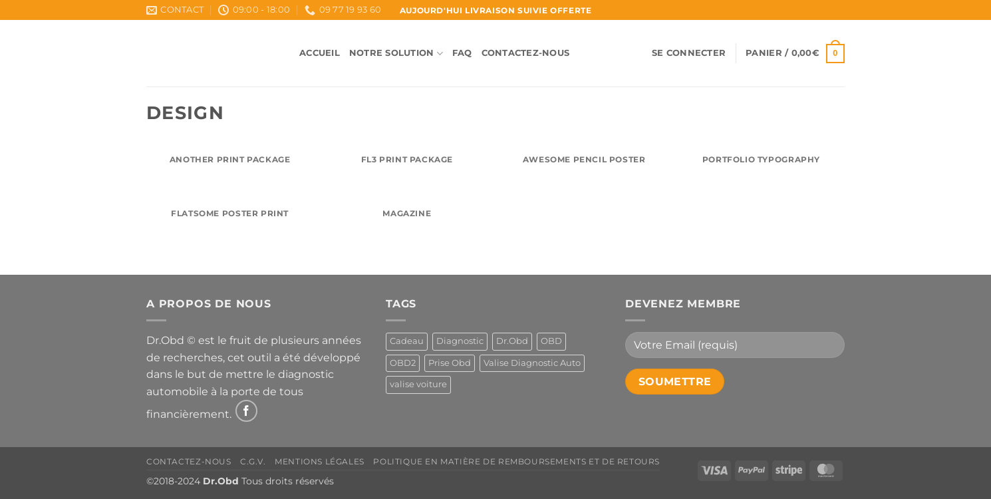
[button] (689, 53)
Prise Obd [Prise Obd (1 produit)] (449, 363)
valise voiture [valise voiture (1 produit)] (418, 384)
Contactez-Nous (526, 53)
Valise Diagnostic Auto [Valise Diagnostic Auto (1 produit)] (532, 363)
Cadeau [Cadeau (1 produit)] (407, 341)
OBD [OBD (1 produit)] (551, 341)
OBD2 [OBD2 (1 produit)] (403, 363)
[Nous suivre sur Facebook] (246, 411)
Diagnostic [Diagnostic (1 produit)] (460, 341)
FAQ (462, 53)
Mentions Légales (319, 461)
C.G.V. (253, 461)
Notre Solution (396, 53)
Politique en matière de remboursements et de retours (516, 461)
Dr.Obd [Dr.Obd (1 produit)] (512, 341)
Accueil (319, 53)
